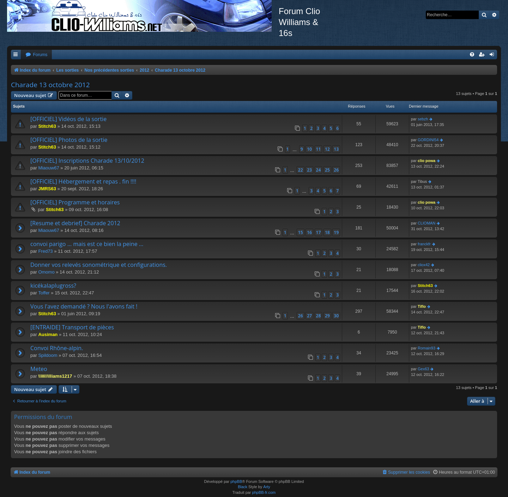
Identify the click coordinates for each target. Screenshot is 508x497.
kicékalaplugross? (53, 285)
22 (300, 170)
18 (327, 232)
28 (318, 316)
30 (336, 316)
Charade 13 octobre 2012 (50, 84)
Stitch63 (47, 126)
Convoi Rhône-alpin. (56, 348)
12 (327, 149)
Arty (266, 487)
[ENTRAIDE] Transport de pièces (72, 327)
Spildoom (47, 355)
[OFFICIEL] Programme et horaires (75, 202)
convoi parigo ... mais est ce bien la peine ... (86, 244)
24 (318, 170)
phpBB (236, 481)
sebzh (423, 119)
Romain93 (426, 348)
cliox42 (424, 265)
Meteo (38, 369)
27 (309, 316)
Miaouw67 (48, 167)
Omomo (46, 272)
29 (327, 316)
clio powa (426, 160)
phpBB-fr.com (264, 492)
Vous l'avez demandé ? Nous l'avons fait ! (83, 306)
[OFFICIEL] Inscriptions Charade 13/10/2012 (87, 160)
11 (318, 149)
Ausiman (48, 334)
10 (309, 149)
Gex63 (423, 369)
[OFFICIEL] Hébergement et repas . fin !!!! (83, 181)
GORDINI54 (428, 140)
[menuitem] (36, 55)
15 (300, 232)
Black (242, 487)
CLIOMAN (426, 223)
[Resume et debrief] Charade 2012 (75, 223)
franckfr (424, 244)
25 (327, 170)
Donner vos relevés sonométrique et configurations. (98, 265)
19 (336, 232)
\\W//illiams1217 (55, 376)
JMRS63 (47, 188)
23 (309, 170)
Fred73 (45, 251)
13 (336, 149)
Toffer (43, 292)
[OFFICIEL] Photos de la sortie (69, 140)
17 (318, 232)
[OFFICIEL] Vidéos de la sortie (68, 119)
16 (309, 232)
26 (336, 170)
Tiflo (422, 306)
